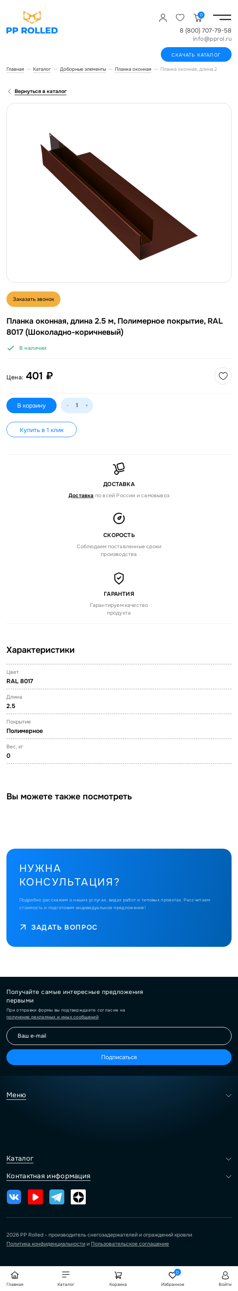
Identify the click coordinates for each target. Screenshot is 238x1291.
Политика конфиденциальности (45, 1243)
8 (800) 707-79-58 (206, 30)
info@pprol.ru (212, 38)
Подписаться (119, 1057)
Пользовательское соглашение (130, 1243)
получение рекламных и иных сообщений (52, 1017)
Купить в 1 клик (41, 430)
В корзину (31, 405)
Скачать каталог (196, 55)
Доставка (81, 495)
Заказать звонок (33, 299)
